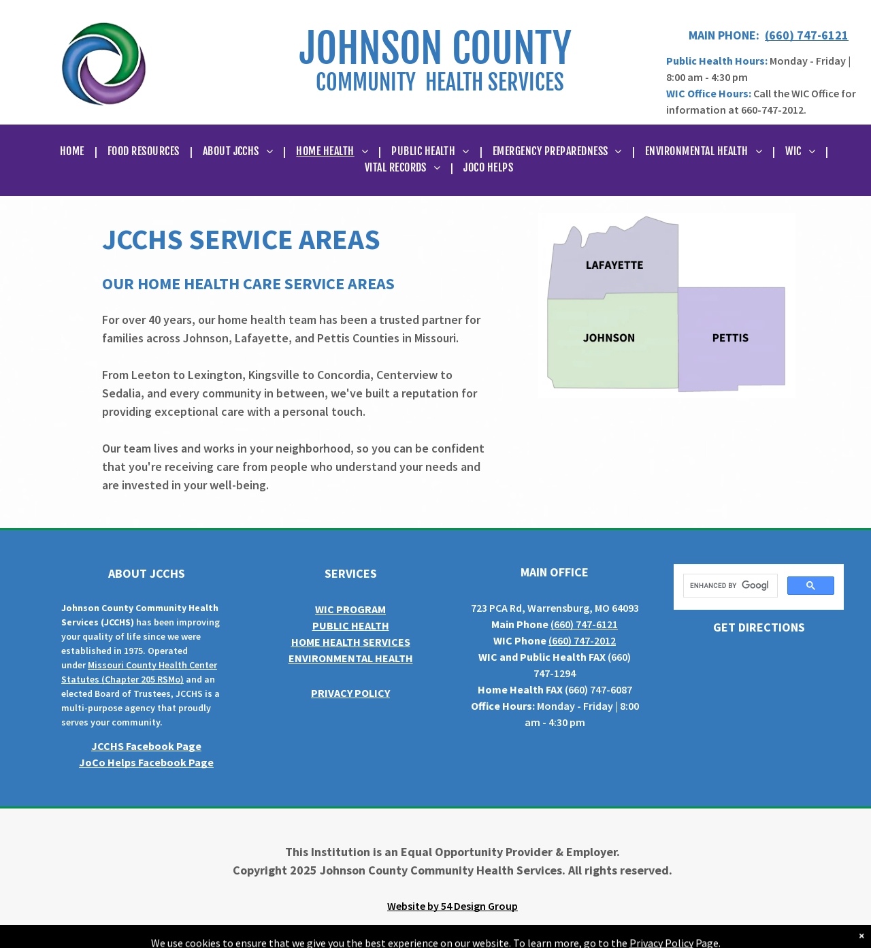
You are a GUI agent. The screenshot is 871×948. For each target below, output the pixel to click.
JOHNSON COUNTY (435, 48)
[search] (729, 586)
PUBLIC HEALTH (350, 625)
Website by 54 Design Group (452, 906)
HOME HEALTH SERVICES (350, 642)
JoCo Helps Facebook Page (146, 762)
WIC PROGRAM (350, 609)
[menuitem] (73, 151)
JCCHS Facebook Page (146, 746)
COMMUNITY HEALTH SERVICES (440, 82)
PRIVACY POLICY (350, 693)
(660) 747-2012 (582, 640)
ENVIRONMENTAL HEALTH (351, 658)
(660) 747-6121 (807, 35)
